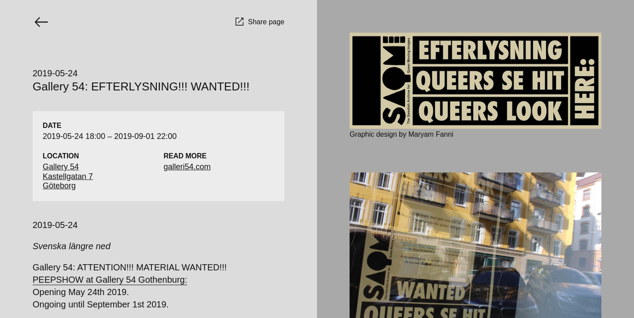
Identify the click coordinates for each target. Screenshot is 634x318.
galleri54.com (187, 166)
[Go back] (41, 22)
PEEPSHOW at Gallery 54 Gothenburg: (110, 279)
